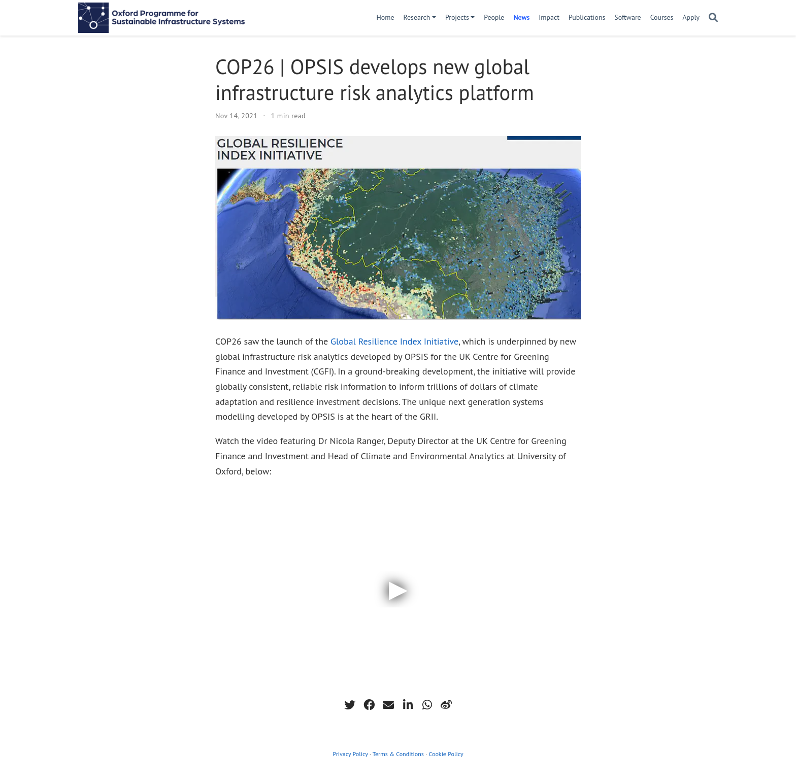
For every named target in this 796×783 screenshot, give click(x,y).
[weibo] (446, 704)
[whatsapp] (427, 704)
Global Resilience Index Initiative (394, 341)
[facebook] (369, 704)
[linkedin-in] (407, 704)
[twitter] (349, 704)
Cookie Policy (446, 754)
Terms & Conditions (398, 754)
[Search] (713, 18)
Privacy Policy (350, 754)
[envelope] (388, 704)
